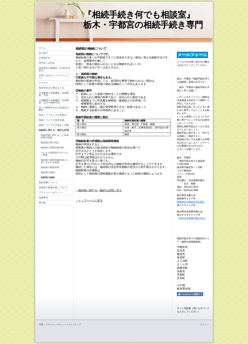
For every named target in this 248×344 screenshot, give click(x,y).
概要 (41, 324)
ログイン (204, 324)
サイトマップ (74, 324)
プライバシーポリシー (55, 324)
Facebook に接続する (190, 294)
